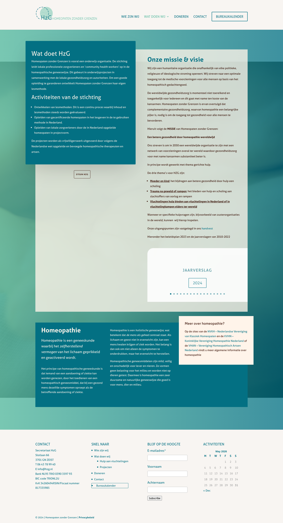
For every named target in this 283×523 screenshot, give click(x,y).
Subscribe (154, 498)
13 (210, 294)
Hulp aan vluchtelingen (114, 461)
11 (204, 294)
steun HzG (82, 174)
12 (207, 294)
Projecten (106, 467)
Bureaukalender (229, 16)
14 (214, 294)
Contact (200, 17)
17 (224, 294)
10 (200, 294)
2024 (197, 285)
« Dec (206, 490)
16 (220, 294)
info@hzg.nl (45, 469)
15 (217, 294)
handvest (207, 228)
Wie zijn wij (130, 17)
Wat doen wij (154, 17)
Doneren (181, 17)
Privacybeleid (86, 517)
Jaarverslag (197, 273)
